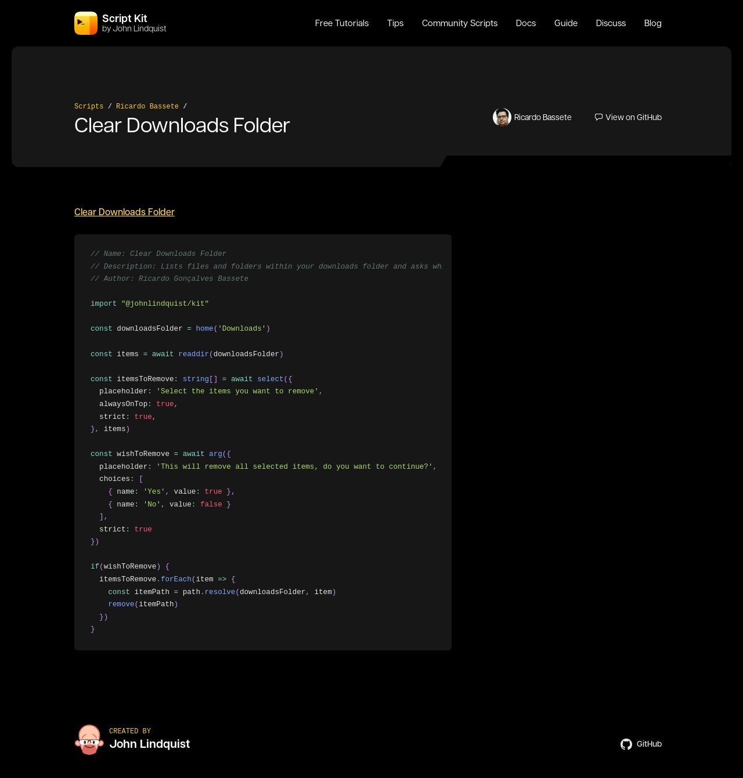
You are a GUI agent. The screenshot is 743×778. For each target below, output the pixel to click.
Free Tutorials (342, 23)
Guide (566, 23)
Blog (653, 23)
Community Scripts (459, 23)
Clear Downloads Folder (124, 212)
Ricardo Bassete (147, 107)
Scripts (88, 107)
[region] (263, 442)
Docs (526, 23)
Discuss (611, 23)
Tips (395, 23)
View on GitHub (628, 117)
